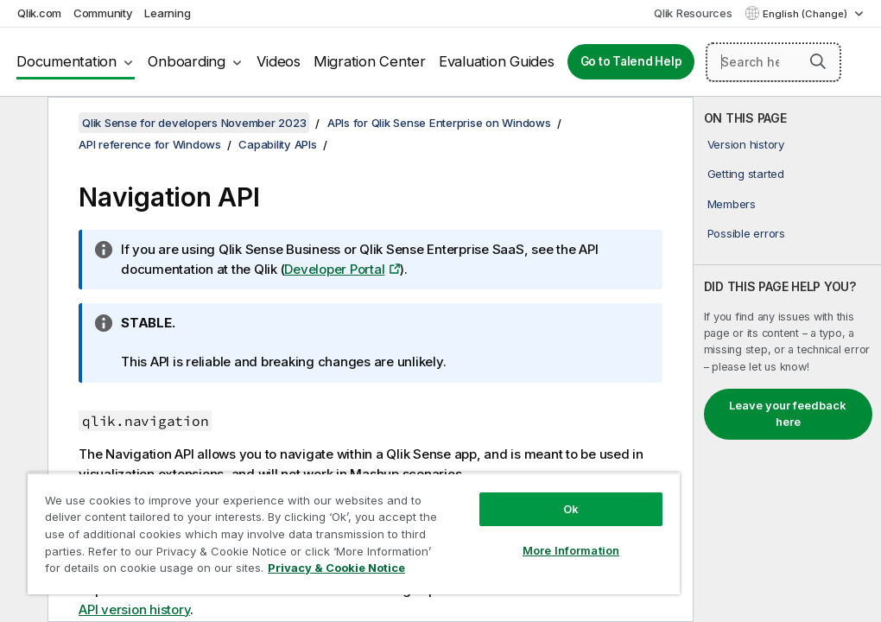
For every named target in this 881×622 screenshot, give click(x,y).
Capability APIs (277, 144)
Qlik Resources (693, 13)
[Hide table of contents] (22, 123)
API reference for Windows (150, 144)
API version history (134, 609)
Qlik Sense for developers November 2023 (194, 123)
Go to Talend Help (631, 61)
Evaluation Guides (497, 61)
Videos (279, 61)
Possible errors (746, 233)
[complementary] (787, 359)
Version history (745, 144)
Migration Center (370, 61)
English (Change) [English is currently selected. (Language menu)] (806, 14)
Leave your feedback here (787, 413)
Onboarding (186, 61)
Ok (571, 509)
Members (731, 204)
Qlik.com (39, 13)
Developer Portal (334, 269)
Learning (167, 13)
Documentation (66, 61)
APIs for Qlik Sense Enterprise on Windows (439, 123)
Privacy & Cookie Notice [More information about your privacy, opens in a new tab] (336, 567)
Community (103, 13)
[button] (818, 61)
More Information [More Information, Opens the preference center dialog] (571, 550)
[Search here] (773, 62)
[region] (354, 533)
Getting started (745, 174)
